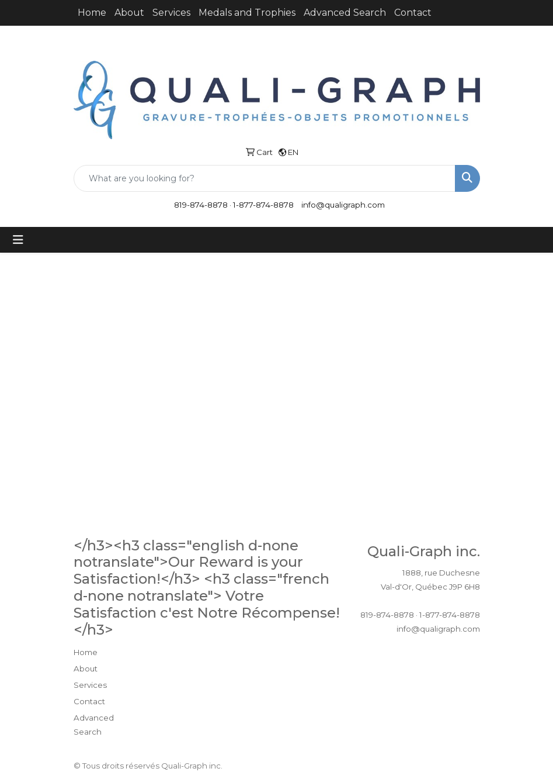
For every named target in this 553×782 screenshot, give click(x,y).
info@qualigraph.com (343, 204)
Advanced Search (345, 12)
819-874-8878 (201, 204)
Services (171, 12)
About (129, 12)
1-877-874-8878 (263, 204)
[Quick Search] (264, 178)
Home (92, 12)
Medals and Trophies (247, 12)
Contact (413, 12)
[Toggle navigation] (18, 240)
